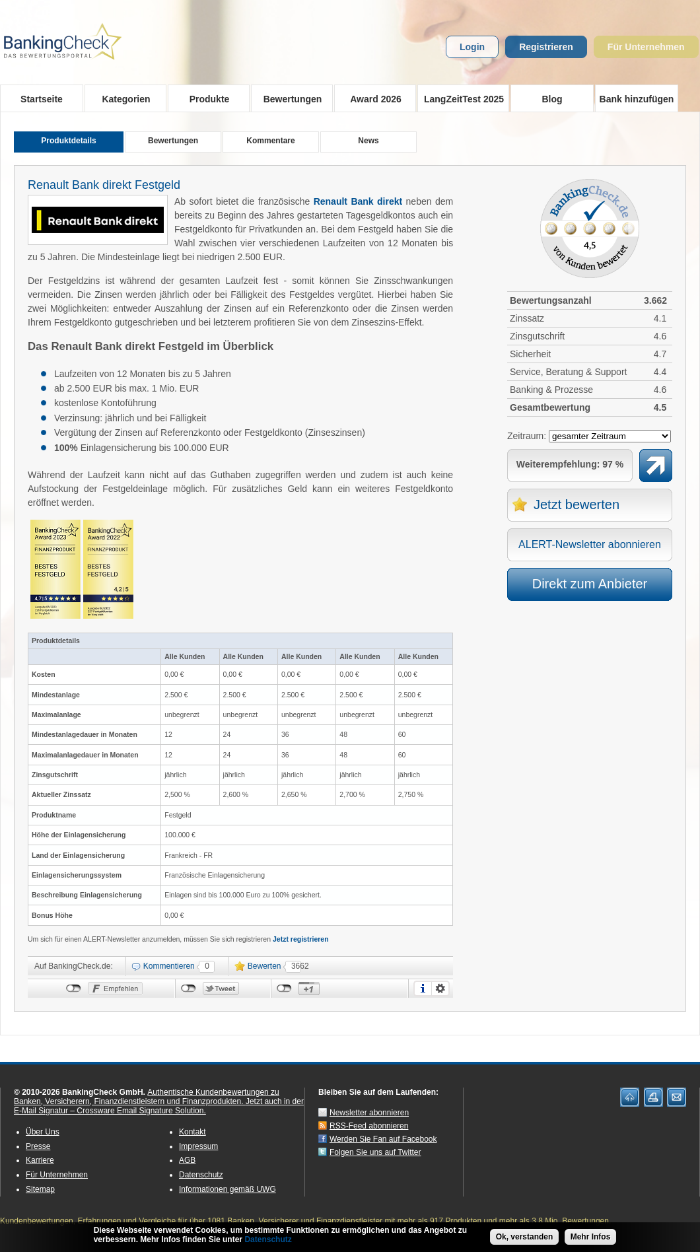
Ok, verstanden (524, 1239)
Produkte (205, 98)
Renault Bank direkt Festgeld (104, 184)
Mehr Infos (591, 1239)
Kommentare (270, 140)
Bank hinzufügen (637, 99)
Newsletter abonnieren (369, 1112)
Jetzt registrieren (301, 939)
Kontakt (192, 1131)
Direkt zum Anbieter (590, 583)
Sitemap (40, 1189)
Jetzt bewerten (576, 504)
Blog (552, 99)
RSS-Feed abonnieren (369, 1125)
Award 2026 (371, 98)
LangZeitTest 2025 (460, 98)
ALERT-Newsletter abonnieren (589, 544)
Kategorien (122, 98)
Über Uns (42, 1131)
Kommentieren (169, 966)
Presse (38, 1146)
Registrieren (546, 47)
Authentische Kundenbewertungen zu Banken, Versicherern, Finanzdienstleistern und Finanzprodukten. (146, 1097)
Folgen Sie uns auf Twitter (375, 1152)
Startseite (41, 99)
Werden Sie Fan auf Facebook (383, 1139)
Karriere (40, 1160)
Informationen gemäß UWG (227, 1189)
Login (472, 47)
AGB (187, 1160)
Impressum (198, 1146)
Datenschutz (201, 1174)
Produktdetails (68, 140)
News (368, 140)
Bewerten (264, 966)
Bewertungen (288, 98)
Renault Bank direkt (358, 201)
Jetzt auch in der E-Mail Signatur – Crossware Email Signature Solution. (159, 1106)
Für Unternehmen (646, 47)
